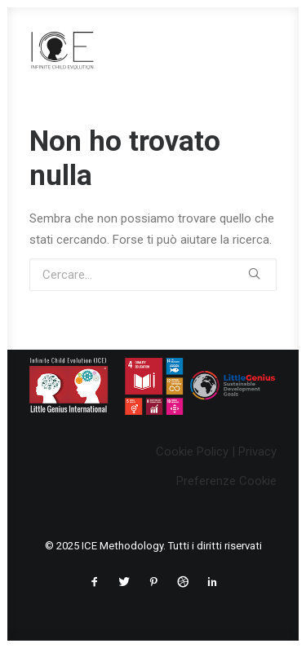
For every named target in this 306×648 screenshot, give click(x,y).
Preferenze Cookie (226, 481)
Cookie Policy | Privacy (216, 451)
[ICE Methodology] (62, 49)
